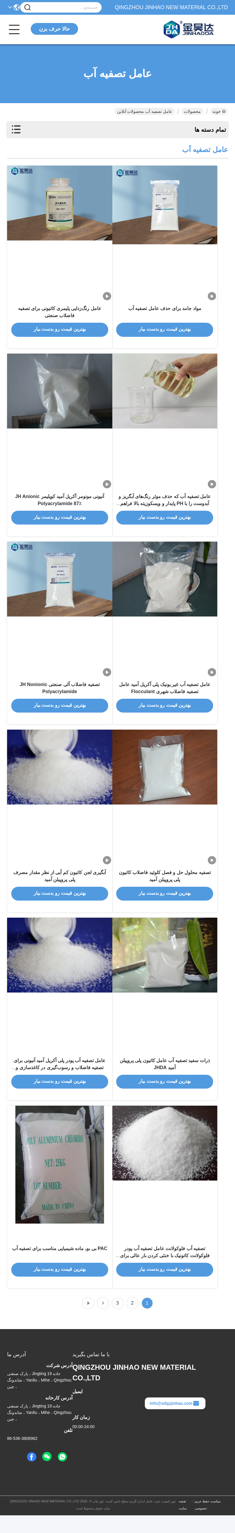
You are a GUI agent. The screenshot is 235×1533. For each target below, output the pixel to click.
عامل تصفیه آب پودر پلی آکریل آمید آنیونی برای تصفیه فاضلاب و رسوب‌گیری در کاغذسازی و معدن (60, 1082)
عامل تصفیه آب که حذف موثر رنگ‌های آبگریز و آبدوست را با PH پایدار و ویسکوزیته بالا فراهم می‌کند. (165, 509)
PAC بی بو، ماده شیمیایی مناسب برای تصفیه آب (59, 1265)
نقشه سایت (183, 1522)
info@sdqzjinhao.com (175, 1421)
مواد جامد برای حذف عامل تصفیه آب (164, 311)
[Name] (27, 7)
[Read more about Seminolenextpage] (103, 1321)
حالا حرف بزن (54, 29)
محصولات (192, 111)
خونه (219, 111)
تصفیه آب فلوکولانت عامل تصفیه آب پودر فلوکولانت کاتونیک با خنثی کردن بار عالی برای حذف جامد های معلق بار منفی (165, 1273)
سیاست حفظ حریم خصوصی (208, 1522)
